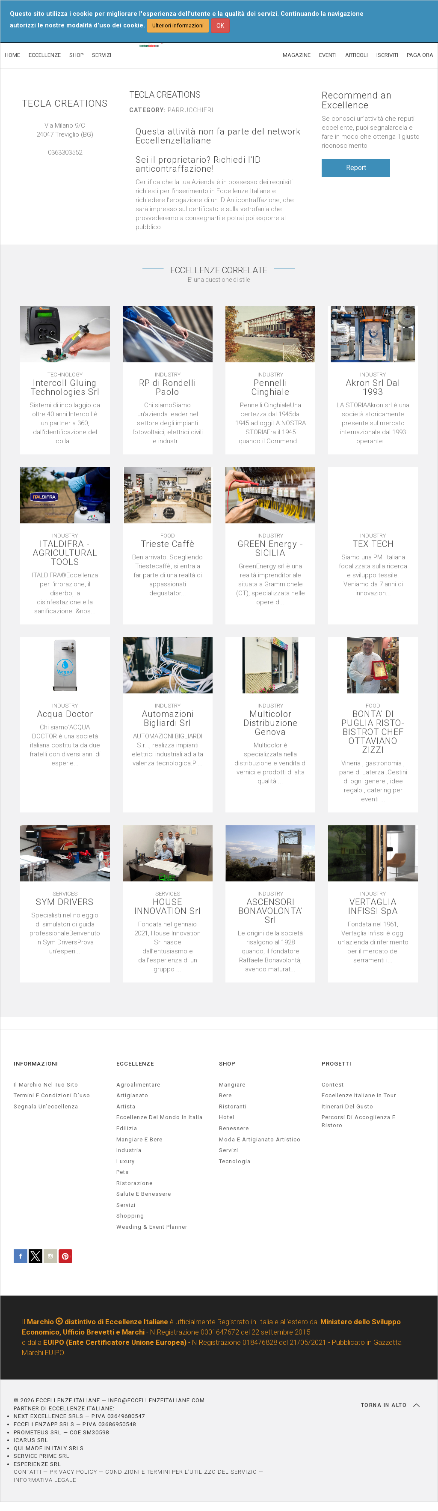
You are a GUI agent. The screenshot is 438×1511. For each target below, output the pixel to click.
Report (356, 168)
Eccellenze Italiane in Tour (359, 1095)
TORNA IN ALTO (390, 1405)
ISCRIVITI (387, 55)
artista (126, 1106)
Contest (333, 1084)
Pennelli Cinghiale (271, 388)
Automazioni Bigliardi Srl (168, 719)
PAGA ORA (420, 55)
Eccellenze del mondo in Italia (159, 1117)
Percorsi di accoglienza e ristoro (359, 1121)
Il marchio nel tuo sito (46, 1084)
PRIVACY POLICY (73, 1472)
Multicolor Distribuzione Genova (270, 723)
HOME (12, 55)
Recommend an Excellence (357, 100)
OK (220, 25)
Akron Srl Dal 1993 (373, 388)
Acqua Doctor (65, 714)
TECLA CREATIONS (65, 103)
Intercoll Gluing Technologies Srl (65, 388)
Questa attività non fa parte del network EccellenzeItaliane (218, 136)
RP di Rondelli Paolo (167, 388)
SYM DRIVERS (65, 902)
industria (129, 1150)
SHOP (76, 55)
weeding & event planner (151, 1227)
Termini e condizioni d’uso (52, 1095)
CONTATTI (27, 1472)
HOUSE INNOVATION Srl (167, 907)
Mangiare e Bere (139, 1139)
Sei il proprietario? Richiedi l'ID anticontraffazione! (198, 164)
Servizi (228, 1150)
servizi (126, 1205)
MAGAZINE (297, 55)
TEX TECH (373, 544)
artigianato (132, 1095)
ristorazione (134, 1183)
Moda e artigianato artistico (260, 1139)
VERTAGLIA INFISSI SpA (373, 907)
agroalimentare (138, 1084)
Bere (225, 1095)
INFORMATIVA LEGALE (45, 1480)
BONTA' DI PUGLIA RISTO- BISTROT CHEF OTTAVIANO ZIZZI (373, 732)
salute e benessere (143, 1194)
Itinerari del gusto (347, 1106)
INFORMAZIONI (36, 1063)
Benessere (234, 1128)
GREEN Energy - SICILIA (270, 549)
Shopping (130, 1215)
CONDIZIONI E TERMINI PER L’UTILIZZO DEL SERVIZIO (181, 1472)
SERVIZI (101, 55)
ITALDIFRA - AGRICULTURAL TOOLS (65, 553)
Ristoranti (233, 1106)
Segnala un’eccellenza (46, 1106)
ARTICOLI (356, 55)
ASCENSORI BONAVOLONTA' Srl (270, 911)
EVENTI (328, 55)
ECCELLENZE (45, 55)
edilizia (126, 1128)
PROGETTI (337, 1063)
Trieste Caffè (168, 544)
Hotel (226, 1117)
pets (122, 1172)
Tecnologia (235, 1161)
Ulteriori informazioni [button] (178, 25)
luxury (125, 1161)
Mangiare (232, 1084)
